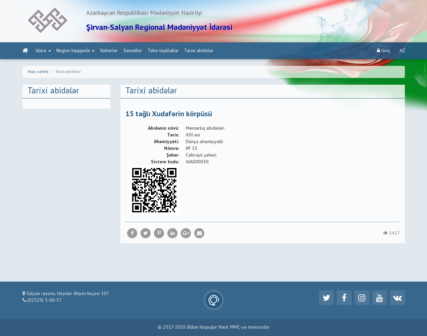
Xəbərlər (109, 50)
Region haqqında (75, 50)
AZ (402, 50)
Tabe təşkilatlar (163, 50)
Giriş (383, 50)
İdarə (43, 50)
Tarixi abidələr (199, 50)
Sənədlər (132, 50)
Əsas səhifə (38, 72)
